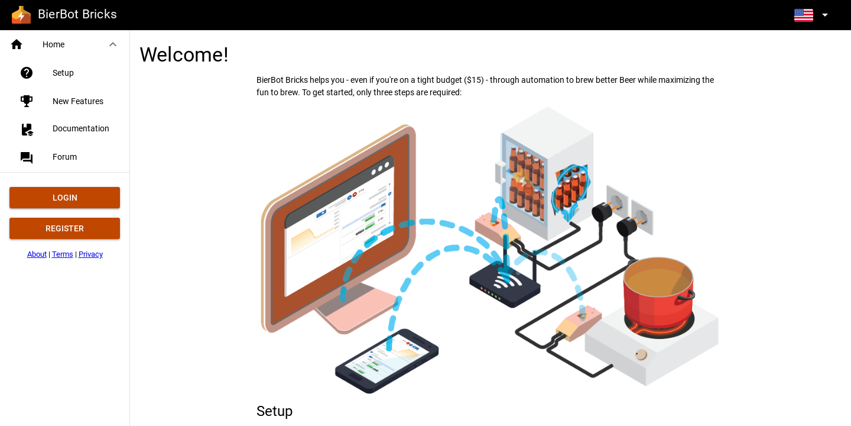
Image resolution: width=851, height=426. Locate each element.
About (37, 254)
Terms (62, 254)
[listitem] (69, 73)
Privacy (91, 254)
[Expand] (813, 14)
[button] (64, 44)
